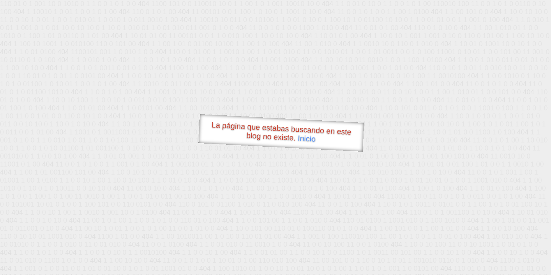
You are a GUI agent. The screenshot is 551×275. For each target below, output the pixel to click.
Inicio (307, 138)
